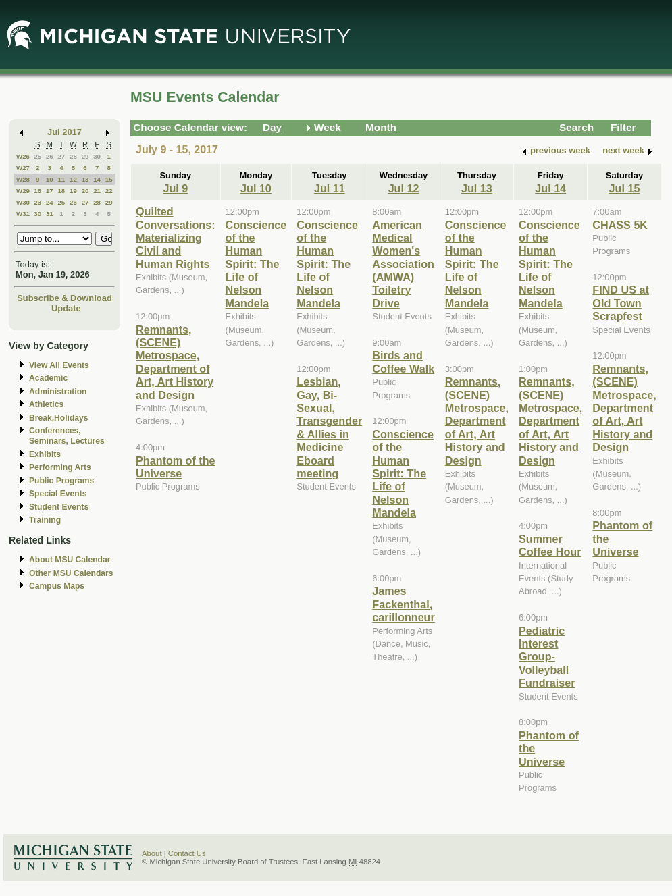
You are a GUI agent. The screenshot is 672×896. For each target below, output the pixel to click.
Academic (48, 378)
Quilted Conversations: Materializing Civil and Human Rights (175, 237)
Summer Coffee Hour (550, 545)
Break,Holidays (58, 418)
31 (49, 213)
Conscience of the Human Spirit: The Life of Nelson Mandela (256, 264)
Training (45, 520)
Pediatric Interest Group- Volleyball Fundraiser (547, 657)
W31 (23, 213)
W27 (23, 168)
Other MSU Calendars (71, 573)
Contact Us (187, 853)
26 (49, 156)
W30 (23, 202)
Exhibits (45, 454)
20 (85, 190)
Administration (57, 391)
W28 (23, 179)
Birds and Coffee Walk (403, 361)
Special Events (57, 493)
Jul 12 (403, 188)
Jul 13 (476, 188)
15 (109, 179)
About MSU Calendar (69, 559)
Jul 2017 (64, 132)
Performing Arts (60, 467)
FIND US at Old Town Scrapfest (620, 303)
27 (61, 156)
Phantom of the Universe (175, 466)
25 (37, 156)
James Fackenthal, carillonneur (403, 604)
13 (85, 179)
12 (73, 179)
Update (66, 308)
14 (97, 179)
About (152, 853)
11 (61, 179)
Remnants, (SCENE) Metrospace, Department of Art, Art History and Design (174, 362)
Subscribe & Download (64, 298)
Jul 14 (550, 188)
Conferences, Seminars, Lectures (67, 436)
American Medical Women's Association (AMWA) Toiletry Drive (403, 264)
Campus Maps (56, 586)
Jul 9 (175, 188)
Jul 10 (256, 188)
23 (37, 202)
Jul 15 (624, 188)
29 (85, 156)
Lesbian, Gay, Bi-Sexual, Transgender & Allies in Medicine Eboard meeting (329, 427)
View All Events (59, 365)
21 (97, 190)
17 (49, 190)
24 (49, 202)
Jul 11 (329, 188)
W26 (23, 156)
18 (61, 190)
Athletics (46, 404)
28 (73, 156)
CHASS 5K (620, 225)
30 (97, 156)
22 (109, 190)
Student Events (58, 507)
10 (49, 179)
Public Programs (61, 480)
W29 (23, 190)
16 (37, 190)
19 (73, 190)
